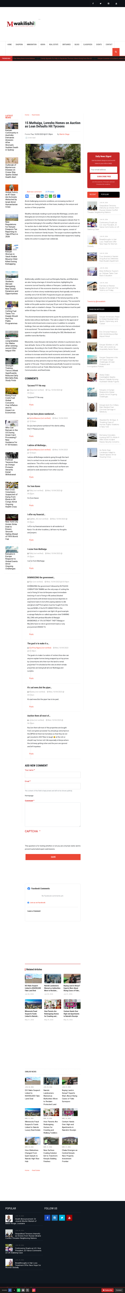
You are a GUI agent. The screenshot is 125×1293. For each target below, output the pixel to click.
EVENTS (99, 44)
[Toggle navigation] (39, 18)
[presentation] (43, 839)
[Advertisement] (82, 24)
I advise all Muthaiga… (37, 445)
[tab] (93, 194)
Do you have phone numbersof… (41, 414)
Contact (119, 1290)
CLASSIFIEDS (87, 44)
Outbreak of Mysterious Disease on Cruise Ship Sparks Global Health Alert (11, 171)
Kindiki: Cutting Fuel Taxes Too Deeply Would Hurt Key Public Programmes (11, 316)
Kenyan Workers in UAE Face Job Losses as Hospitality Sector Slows (108, 347)
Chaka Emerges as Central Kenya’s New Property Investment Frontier (69, 1156)
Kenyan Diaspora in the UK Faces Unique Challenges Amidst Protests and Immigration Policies (102, 362)
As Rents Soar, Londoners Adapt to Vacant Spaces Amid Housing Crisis (107, 453)
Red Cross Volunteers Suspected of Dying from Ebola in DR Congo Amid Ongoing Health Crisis (11, 498)
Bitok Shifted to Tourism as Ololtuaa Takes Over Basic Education (108, 273)
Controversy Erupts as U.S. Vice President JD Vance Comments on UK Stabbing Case (103, 225)
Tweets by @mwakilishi (96, 301)
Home (9, 44)
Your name (29, 770)
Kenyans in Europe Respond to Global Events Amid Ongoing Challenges (11, 561)
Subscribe (107, 1290)
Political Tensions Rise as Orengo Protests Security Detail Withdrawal (11, 467)
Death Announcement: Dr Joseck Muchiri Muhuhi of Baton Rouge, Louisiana (20, 1221)
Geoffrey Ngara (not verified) (40, 648)
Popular (105, 194)
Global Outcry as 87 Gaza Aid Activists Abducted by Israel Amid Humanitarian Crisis (11, 199)
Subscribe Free (104, 177)
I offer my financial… (36, 514)
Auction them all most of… (38, 715)
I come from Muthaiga (37, 549)
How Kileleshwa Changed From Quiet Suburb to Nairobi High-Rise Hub (32, 1156)
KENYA (43, 44)
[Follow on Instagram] (34, 1290)
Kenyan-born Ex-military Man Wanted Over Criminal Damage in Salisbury (109, 408)
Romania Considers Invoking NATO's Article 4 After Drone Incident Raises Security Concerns (109, 438)
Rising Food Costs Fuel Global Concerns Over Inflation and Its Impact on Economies (11, 404)
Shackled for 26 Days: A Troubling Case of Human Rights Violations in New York (109, 423)
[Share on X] (14, 1290)
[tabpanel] (103, 244)
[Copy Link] (27, 1290)
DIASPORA (19, 44)
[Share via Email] (23, 1290)
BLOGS (77, 44)
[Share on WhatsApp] (18, 1290)
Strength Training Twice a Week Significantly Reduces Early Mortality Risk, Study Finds (11, 373)
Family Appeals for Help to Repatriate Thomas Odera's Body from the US (82, 58)
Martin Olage (64, 134)
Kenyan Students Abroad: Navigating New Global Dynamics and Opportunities (11, 286)
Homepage (29, 796)
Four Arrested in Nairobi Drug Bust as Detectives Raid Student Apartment (108, 258)
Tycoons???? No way (36, 385)
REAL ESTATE (53, 44)
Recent (93, 194)
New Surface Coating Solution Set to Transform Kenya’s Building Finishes (50, 1156)
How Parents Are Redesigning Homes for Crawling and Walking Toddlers (50, 1127)
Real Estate (36, 115)
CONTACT (109, 44)
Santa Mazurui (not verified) (40, 418)
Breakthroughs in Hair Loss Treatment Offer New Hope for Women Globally (102, 242)
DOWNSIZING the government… (41, 577)
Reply (31, 634)
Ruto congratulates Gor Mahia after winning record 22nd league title (11, 344)
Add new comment (34, 192)
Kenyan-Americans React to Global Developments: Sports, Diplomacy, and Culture (109, 320)
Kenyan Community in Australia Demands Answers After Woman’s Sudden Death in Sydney (11, 140)
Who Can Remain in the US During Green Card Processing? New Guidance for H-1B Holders (11, 436)
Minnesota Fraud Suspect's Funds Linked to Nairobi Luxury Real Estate (32, 1126)
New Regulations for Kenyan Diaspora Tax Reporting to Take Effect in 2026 (11, 229)
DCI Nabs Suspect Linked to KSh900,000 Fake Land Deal (32, 1094)
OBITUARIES (66, 44)
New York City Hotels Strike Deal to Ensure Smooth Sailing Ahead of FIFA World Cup (11, 530)
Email (27, 781)
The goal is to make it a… (38, 643)
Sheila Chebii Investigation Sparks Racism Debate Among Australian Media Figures (109, 378)
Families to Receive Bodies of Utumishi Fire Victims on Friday (108, 288)
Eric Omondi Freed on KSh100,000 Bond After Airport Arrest (108, 334)
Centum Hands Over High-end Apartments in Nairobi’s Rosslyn (69, 1126)
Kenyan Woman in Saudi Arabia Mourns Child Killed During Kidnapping (11, 257)
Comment (29, 801)
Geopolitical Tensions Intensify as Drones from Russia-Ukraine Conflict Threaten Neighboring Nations (103, 209)
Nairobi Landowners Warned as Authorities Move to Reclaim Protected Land (50, 1097)
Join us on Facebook (36, 903)
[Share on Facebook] (10, 1290)
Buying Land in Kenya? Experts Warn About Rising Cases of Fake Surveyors (69, 1096)
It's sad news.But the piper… (39, 687)
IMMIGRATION (31, 44)
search (116, 52)
